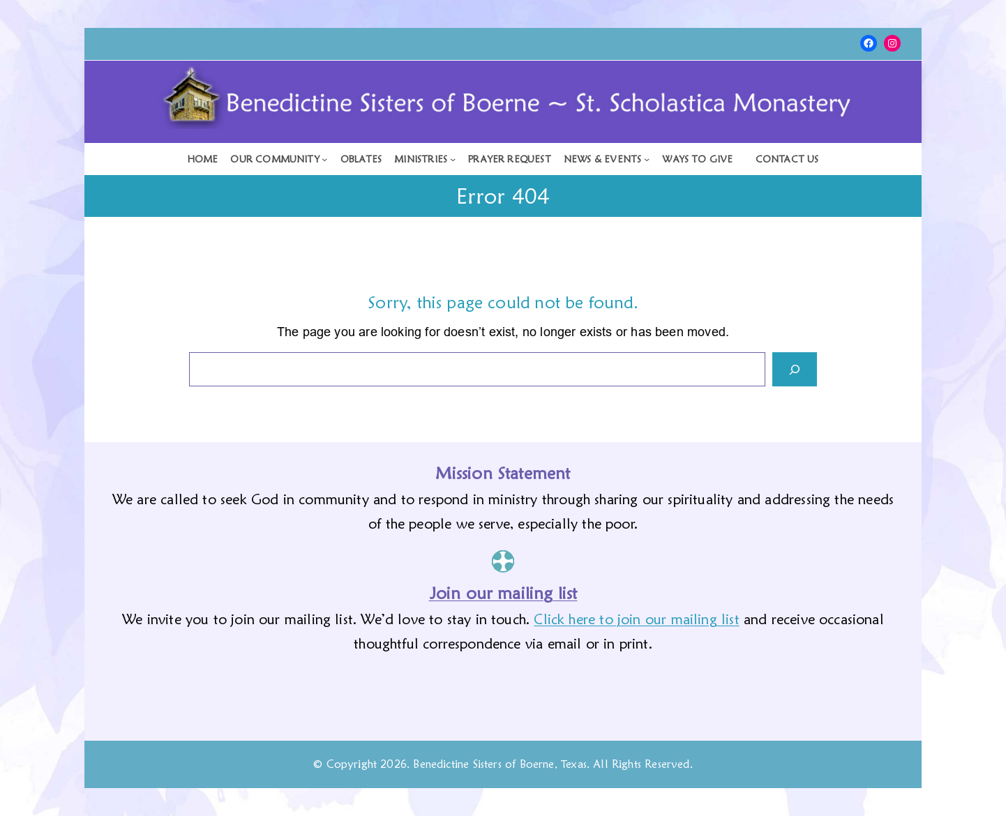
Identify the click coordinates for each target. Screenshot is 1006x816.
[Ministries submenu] (425, 159)
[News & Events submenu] (607, 159)
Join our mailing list (503, 593)
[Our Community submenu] (278, 159)
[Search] (794, 369)
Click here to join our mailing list (636, 619)
